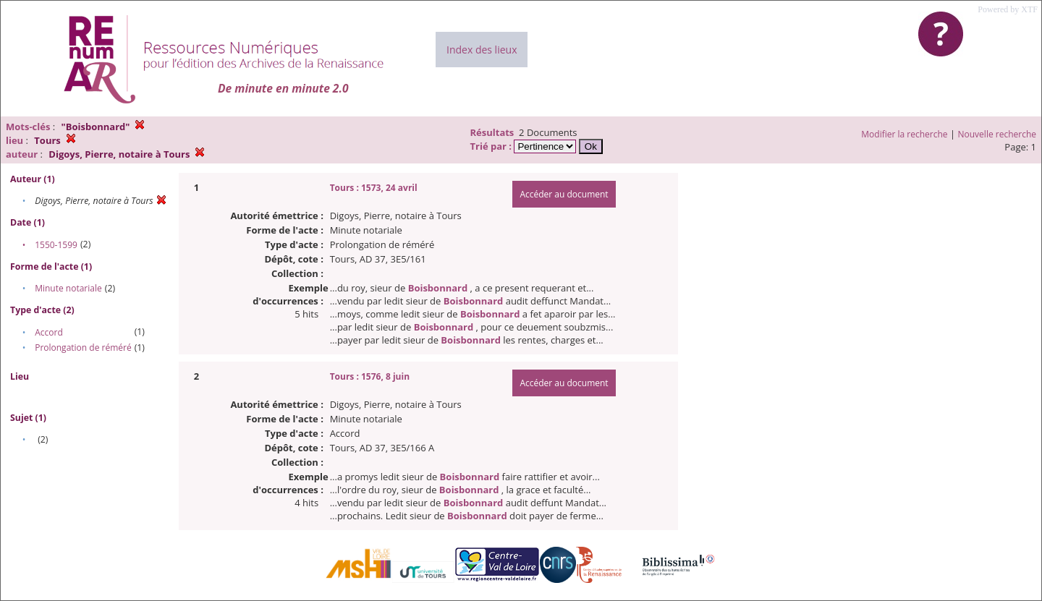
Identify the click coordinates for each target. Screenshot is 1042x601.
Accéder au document (564, 194)
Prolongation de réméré (83, 347)
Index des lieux (481, 49)
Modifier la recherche (904, 134)
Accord (49, 332)
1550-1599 (56, 245)
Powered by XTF (1008, 9)
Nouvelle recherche (997, 134)
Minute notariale (68, 288)
